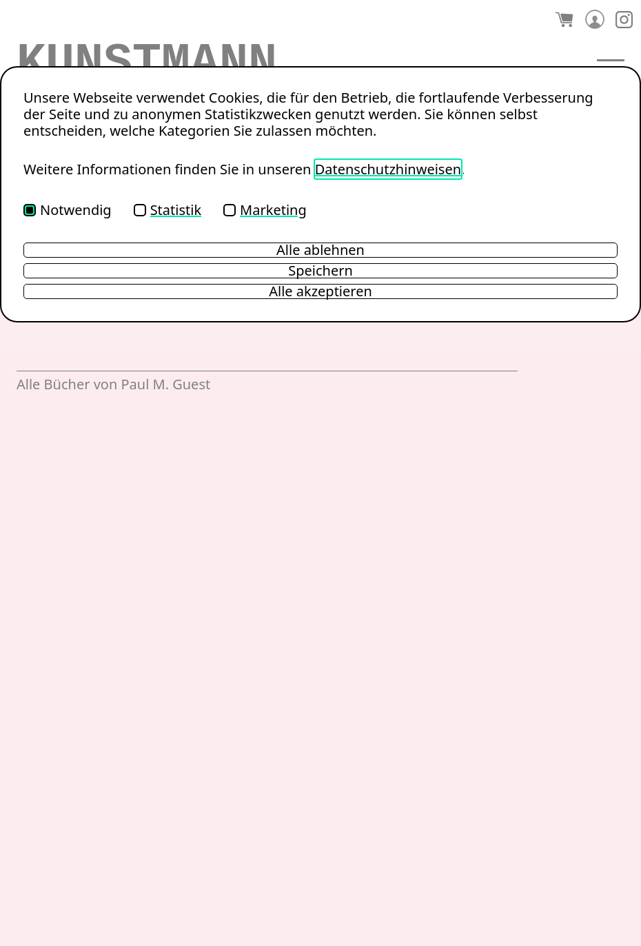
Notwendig (67, 209)
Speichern (320, 270)
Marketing (265, 209)
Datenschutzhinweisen (388, 169)
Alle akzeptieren (320, 291)
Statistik (167, 209)
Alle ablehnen (320, 250)
